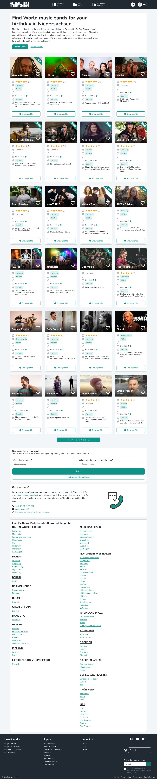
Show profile (27, 114)
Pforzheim (16, 548)
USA (82, 704)
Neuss (83, 599)
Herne (82, 581)
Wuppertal (85, 560)
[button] (142, 4)
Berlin (15, 581)
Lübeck (83, 681)
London (15, 611)
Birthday (47, 755)
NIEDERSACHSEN (90, 527)
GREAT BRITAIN (21, 607)
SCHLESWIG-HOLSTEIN (94, 675)
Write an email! (22, 509)
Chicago (83, 711)
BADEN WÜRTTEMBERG (26, 527)
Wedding (47, 752)
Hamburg (16, 619)
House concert (49, 743)
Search (78, 471)
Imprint (116, 777)
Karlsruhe (16, 531)
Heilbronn (16, 546)
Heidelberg (17, 540)
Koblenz (83, 619)
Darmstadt (17, 640)
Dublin (15, 655)
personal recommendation (25, 495)
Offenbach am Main (20, 643)
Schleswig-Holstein (89, 679)
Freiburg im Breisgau (21, 537)
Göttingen (84, 548)
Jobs (84, 746)
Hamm (83, 578)
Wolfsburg (84, 546)
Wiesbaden (17, 634)
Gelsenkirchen (86, 572)
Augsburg (16, 563)
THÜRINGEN (87, 689)
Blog (84, 743)
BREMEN (17, 598)
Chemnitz (84, 655)
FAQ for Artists (10, 743)
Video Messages (50, 746)
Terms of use (137, 777)
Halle (82, 670)
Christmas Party (50, 764)
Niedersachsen (86, 531)
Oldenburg (84, 540)
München (16, 560)
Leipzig (83, 649)
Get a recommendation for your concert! (32, 512)
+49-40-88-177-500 (24, 506)
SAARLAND (87, 630)
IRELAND (17, 648)
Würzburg (16, 572)
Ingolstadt (16, 569)
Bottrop (83, 569)
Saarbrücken (85, 637)
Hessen (15, 628)
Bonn (82, 566)
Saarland (84, 634)
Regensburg (17, 566)
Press (85, 749)
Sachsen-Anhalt (87, 664)
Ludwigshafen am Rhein (90, 625)
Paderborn (84, 605)
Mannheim (16, 534)
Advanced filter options (78, 477)
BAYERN (17, 556)
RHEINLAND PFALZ (91, 612)
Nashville (84, 717)
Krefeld (83, 584)
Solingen (84, 608)
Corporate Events (50, 761)
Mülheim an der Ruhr (89, 593)
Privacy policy (126, 777)
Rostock (15, 664)
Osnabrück (84, 543)
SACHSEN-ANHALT (91, 660)
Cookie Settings (149, 777)
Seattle (83, 723)
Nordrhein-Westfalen (89, 557)
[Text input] (135, 764)
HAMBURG (18, 615)
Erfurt (82, 696)
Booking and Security (12, 749)
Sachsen (83, 646)
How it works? (37, 46)
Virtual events (49, 758)
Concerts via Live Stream (53, 749)
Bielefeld (84, 563)
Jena (82, 699)
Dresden (84, 652)
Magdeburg (85, 667)
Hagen (83, 575)
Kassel (15, 637)
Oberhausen (85, 602)
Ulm (14, 543)
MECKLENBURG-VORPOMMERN (31, 660)
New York (84, 714)
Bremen (15, 602)
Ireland (15, 652)
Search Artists (20, 46)
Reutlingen (17, 551)
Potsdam (16, 593)
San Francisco (86, 726)
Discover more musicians (78, 440)
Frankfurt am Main (20, 631)
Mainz (82, 622)
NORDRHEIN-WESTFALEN (95, 553)
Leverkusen (85, 587)
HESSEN (17, 624)
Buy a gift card (9, 752)
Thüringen (84, 693)
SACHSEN (86, 642)
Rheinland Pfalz (87, 616)
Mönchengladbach (88, 590)
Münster (83, 596)
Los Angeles (85, 720)
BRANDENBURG (22, 586)
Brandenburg (18, 590)
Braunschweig (86, 537)
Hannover (84, 534)
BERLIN (16, 577)
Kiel (81, 684)
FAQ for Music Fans (12, 746)
